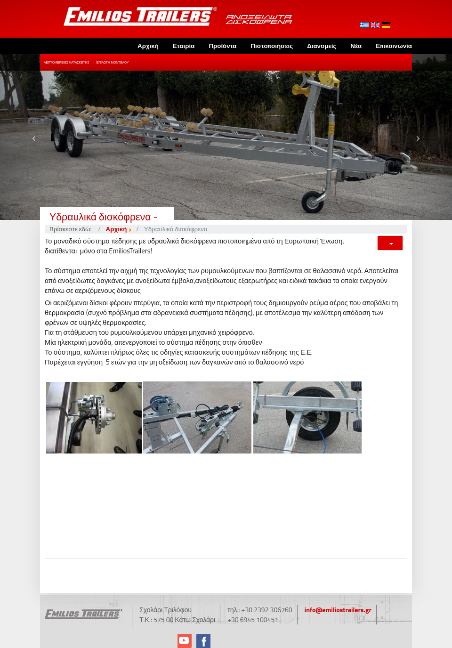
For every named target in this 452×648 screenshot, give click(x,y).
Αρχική (148, 45)
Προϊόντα (222, 45)
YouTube (185, 641)
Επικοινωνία (394, 45)
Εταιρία (184, 45)
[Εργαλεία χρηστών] (390, 243)
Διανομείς (321, 45)
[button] (34, 137)
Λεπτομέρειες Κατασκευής (66, 62)
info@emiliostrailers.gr (338, 610)
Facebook (203, 641)
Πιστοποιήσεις (271, 45)
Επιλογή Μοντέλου (113, 62)
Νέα (356, 45)
